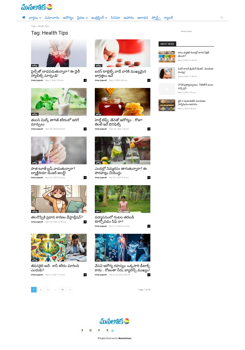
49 (62, 289)
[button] (222, 18)
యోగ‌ (98, 211)
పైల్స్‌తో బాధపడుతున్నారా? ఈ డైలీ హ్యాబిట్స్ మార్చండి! (55, 73)
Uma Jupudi (37, 80)
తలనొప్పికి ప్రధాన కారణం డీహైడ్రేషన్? (57, 217)
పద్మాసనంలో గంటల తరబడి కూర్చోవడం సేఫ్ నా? (114, 219)
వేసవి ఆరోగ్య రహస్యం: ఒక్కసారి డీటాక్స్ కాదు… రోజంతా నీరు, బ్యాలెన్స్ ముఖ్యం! (122, 268)
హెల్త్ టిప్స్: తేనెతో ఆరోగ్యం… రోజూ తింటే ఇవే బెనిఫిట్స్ (118, 122)
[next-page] (70, 289)
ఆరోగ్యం (35, 65)
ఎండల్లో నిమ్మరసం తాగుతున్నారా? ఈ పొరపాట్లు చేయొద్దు (121, 171)
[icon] (113, 330)
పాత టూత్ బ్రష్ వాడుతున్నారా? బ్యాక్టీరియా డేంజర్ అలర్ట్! (53, 171)
